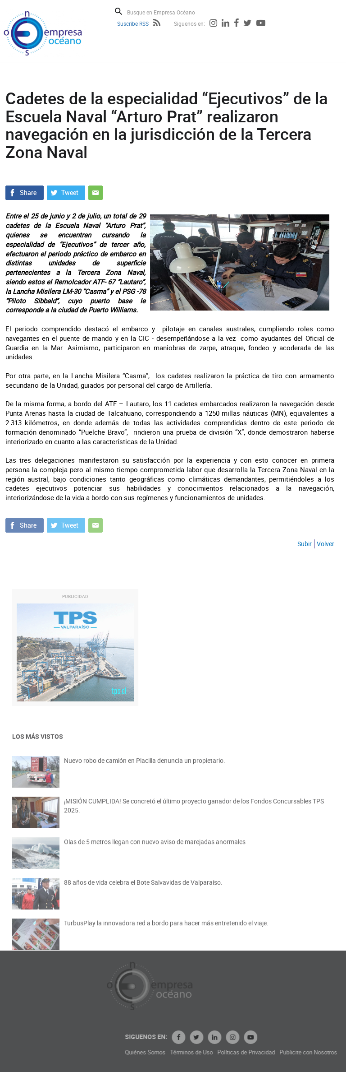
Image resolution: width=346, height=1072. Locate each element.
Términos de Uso (230, 1052)
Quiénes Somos (184, 1052)
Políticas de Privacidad (285, 1052)
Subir (304, 543)
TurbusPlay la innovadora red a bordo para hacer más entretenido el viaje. (166, 928)
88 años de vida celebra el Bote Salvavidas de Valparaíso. (143, 888)
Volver (325, 543)
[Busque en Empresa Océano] (167, 12)
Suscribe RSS (133, 23)
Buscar (118, 11)
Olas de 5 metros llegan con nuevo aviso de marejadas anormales (155, 847)
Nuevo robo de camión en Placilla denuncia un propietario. (144, 766)
